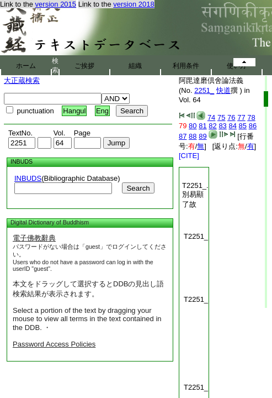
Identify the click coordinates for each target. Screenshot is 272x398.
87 (182, 136)
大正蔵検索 (22, 80)
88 (192, 136)
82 (212, 126)
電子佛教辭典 (34, 238)
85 (243, 126)
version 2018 (133, 4)
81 (202, 126)
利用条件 (186, 66)
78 (251, 117)
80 (192, 126)
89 (202, 136)
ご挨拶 (84, 66)
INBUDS (27, 178)
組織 (135, 66)
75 (221, 117)
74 (211, 117)
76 (231, 117)
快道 (223, 90)
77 (241, 117)
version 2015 (55, 4)
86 (253, 126)
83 (222, 126)
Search (138, 188)
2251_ (204, 90)
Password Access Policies (54, 344)
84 (232, 126)
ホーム (26, 66)
